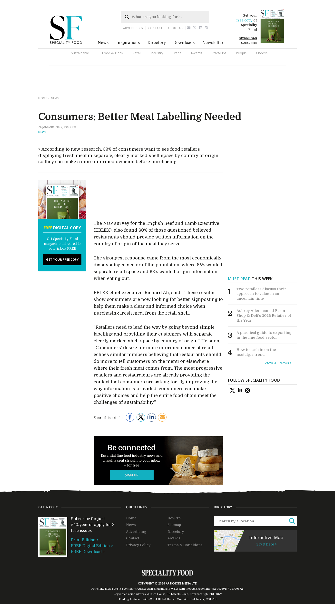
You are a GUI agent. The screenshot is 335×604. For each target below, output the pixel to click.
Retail (136, 53)
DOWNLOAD (248, 38)
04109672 (236, 588)
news (55, 98)
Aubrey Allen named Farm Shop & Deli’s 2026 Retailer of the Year (263, 315)
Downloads (184, 42)
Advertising (133, 28)
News (103, 42)
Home (42, 98)
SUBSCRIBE (249, 43)
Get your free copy (62, 259)
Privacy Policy (138, 545)
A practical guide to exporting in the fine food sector (264, 335)
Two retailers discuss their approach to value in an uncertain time (261, 294)
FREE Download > (88, 552)
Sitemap (174, 525)
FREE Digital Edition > (92, 546)
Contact (155, 28)
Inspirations (128, 42)
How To (174, 518)
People (241, 53)
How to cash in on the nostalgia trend (256, 352)
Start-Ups (219, 53)
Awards (196, 53)
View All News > (278, 363)
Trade (176, 53)
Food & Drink (112, 53)
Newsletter (213, 42)
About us (175, 28)
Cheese (262, 53)
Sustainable (80, 53)
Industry (156, 53)
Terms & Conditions (185, 545)
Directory (157, 42)
